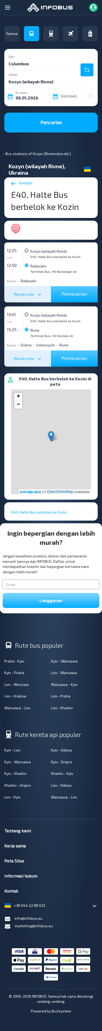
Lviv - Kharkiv (62, 708)
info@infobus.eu (23, 919)
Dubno (26, 345)
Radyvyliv (38, 266)
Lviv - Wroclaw (16, 684)
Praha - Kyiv (14, 661)
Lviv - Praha (60, 696)
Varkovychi (45, 345)
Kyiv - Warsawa (64, 661)
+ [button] (18, 397)
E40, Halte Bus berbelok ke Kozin (55, 257)
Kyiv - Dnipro (61, 762)
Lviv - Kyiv (12, 797)
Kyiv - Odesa (61, 750)
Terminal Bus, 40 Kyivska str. (52, 336)
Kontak (11, 890)
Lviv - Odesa (61, 785)
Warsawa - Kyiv (64, 684)
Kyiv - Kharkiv (15, 773)
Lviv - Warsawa (64, 672)
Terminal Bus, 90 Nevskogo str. (54, 271)
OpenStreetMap (60, 491)
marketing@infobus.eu (28, 926)
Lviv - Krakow (15, 696)
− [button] (18, 405)
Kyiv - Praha (14, 672)
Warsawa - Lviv (17, 708)
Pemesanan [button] (74, 294)
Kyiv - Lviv (12, 750)
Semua (12, 33)
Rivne (34, 330)
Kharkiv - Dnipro (17, 785)
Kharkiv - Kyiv (62, 773)
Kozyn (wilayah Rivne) (48, 251)
